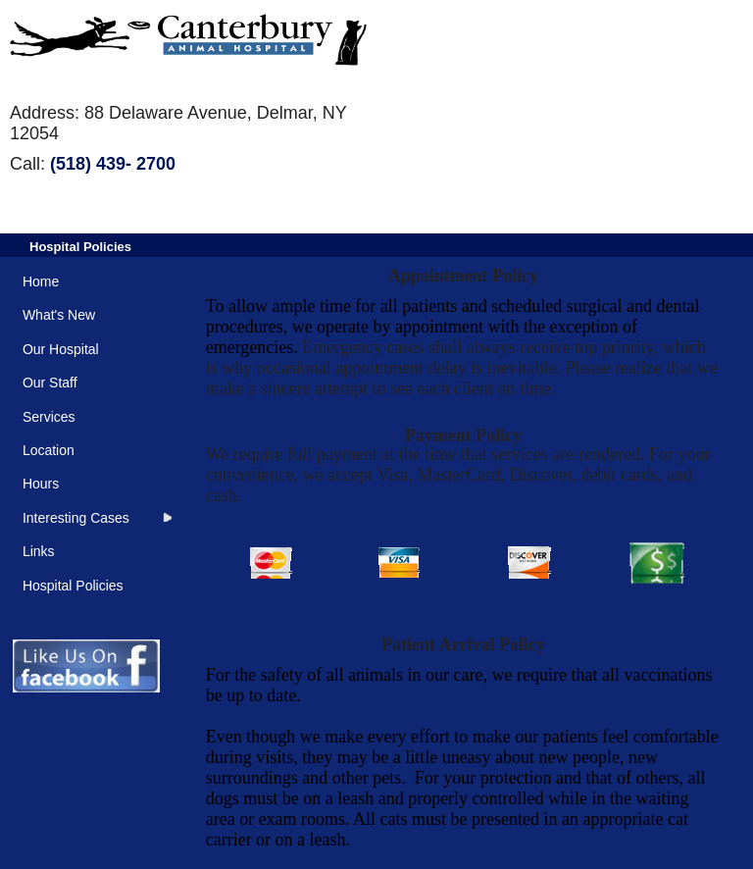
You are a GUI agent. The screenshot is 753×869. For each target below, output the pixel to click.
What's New (59, 315)
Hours (41, 483)
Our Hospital (61, 349)
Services (49, 417)
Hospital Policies (80, 246)
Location (49, 450)
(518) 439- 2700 (113, 164)
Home (41, 281)
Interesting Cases (76, 518)
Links (39, 551)
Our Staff (50, 382)
